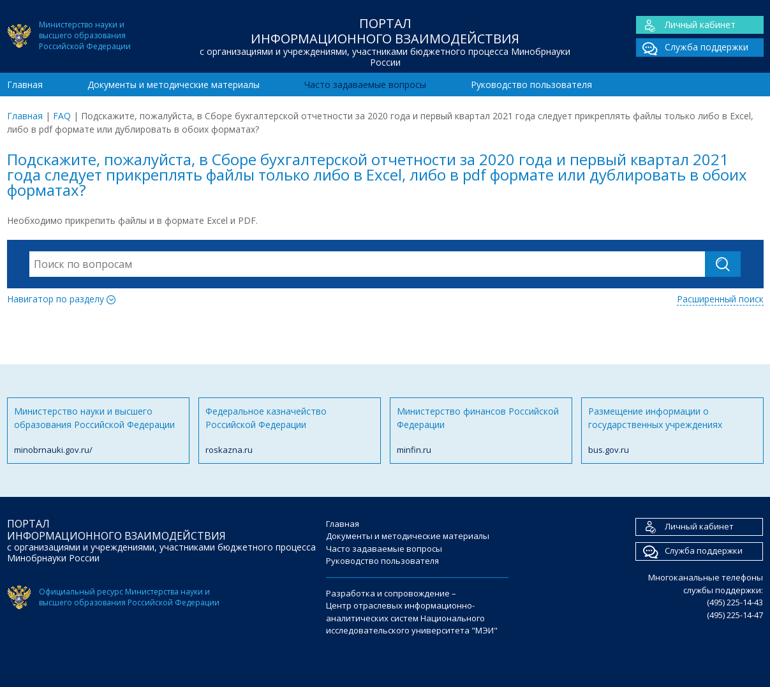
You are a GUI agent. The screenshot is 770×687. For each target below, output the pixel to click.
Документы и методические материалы (173, 84)
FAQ (62, 116)
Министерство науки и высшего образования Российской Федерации (98, 431)
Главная (25, 84)
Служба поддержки (692, 47)
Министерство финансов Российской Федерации (481, 431)
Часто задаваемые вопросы (365, 84)
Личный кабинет (686, 25)
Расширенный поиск (720, 299)
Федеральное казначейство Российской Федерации (289, 431)
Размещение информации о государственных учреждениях (672, 431)
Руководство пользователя (531, 84)
